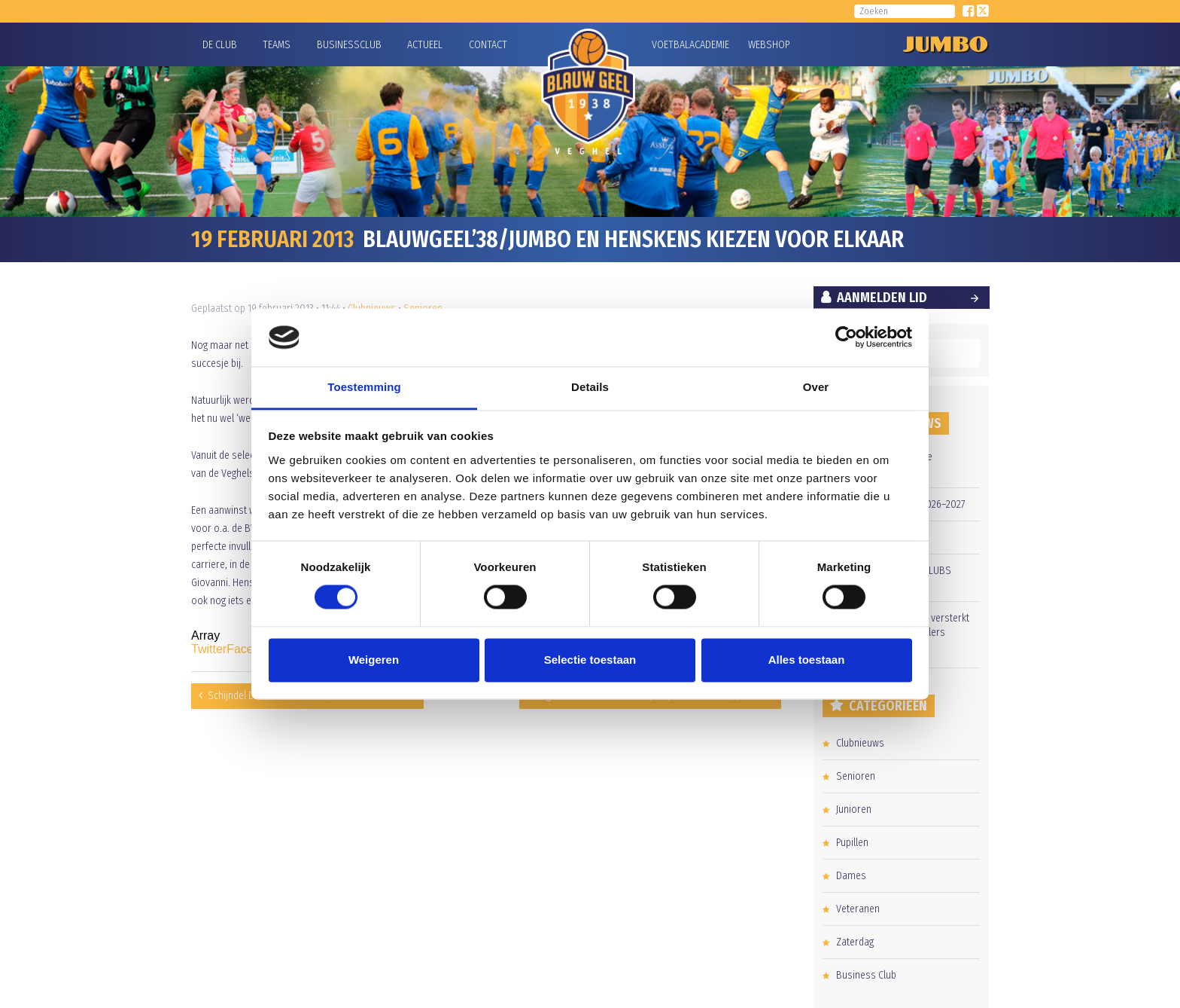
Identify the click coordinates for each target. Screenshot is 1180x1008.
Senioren (855, 776)
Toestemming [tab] (364, 386)
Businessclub (349, 44)
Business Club (866, 975)
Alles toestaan (806, 659)
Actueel (424, 44)
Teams (276, 44)
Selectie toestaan (590, 659)
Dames (851, 875)
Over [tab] (816, 386)
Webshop (767, 44)
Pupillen (852, 842)
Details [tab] (590, 386)
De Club (219, 44)
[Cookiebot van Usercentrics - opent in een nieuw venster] (846, 337)
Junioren (853, 809)
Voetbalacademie (670, 44)
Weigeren (373, 659)
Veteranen (858, 909)
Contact (488, 44)
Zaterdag (855, 942)
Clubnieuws (860, 743)
